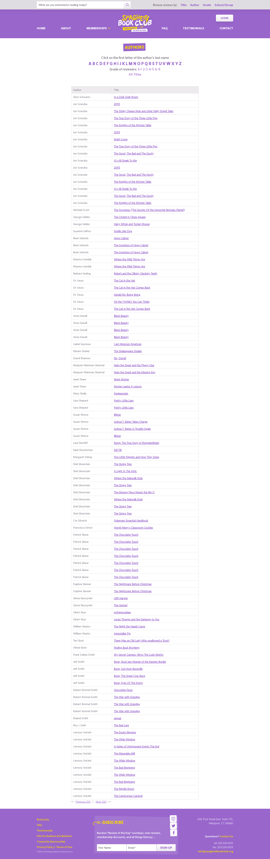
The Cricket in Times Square (130, 216)
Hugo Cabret (121, 238)
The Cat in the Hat (124, 280)
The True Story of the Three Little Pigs (135, 118)
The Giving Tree (123, 464)
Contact (226, 28)
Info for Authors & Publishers (54, 835)
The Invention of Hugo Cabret (131, 245)
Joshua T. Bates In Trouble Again (132, 428)
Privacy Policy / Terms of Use (54, 846)
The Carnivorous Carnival (128, 795)
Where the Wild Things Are (129, 259)
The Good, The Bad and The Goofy (134, 153)
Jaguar (117, 718)
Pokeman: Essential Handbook (131, 520)
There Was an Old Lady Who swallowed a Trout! (141, 640)
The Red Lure (121, 725)
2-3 (145, 69)
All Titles (135, 74)
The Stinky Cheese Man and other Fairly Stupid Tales (143, 111)
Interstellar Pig (122, 633)
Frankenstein (121, 393)
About (66, 28)
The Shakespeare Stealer (128, 351)
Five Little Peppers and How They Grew (136, 457)
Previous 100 (83, 801)
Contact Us (226, 836)
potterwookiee (122, 612)
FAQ (39, 824)
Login (224, 18)
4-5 (151, 69)
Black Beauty (121, 315)
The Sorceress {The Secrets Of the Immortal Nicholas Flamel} (149, 209)
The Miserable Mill (124, 753)
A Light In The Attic (125, 471)
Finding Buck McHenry (127, 647)
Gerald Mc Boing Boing (127, 294)
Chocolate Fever (123, 689)
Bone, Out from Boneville (128, 668)
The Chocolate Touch (126, 534)
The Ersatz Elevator (125, 732)
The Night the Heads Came (129, 626)
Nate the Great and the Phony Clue (134, 365)
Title (184, 5)
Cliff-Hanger (121, 598)
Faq (165, 28)
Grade (207, 5)
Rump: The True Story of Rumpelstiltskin (136, 442)
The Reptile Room (124, 788)
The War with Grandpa (127, 697)
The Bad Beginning (124, 767)
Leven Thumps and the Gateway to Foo (136, 619)
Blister (117, 414)
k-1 (140, 69)
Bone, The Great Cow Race (129, 675)
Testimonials (193, 28)
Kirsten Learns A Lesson (128, 386)
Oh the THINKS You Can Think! (131, 301)
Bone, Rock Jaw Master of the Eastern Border (140, 661)
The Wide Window (124, 739)
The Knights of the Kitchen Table (132, 125)
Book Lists (43, 819)
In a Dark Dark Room (126, 96)
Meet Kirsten (121, 379)
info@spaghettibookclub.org (215, 851)
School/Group (224, 5)
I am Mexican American (127, 344)
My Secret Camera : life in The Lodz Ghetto (138, 654)
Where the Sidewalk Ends (128, 478)
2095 (117, 104)
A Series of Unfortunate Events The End (136, 746)
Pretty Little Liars (124, 400)
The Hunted (120, 605)
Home (41, 28)
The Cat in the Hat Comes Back (132, 287)
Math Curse (120, 139)
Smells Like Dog (123, 231)
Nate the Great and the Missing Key (134, 372)
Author (194, 5)
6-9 (157, 69)
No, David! (120, 358)
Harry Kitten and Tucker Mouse (132, 224)
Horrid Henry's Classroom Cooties (133, 527)
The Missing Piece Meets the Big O (134, 492)
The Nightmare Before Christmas (133, 584)
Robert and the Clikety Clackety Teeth (135, 273)
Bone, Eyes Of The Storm (128, 682)
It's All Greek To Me (125, 160)
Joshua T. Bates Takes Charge (130, 421)
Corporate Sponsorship (51, 841)
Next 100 (101, 801)
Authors (134, 47)
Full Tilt (118, 449)
